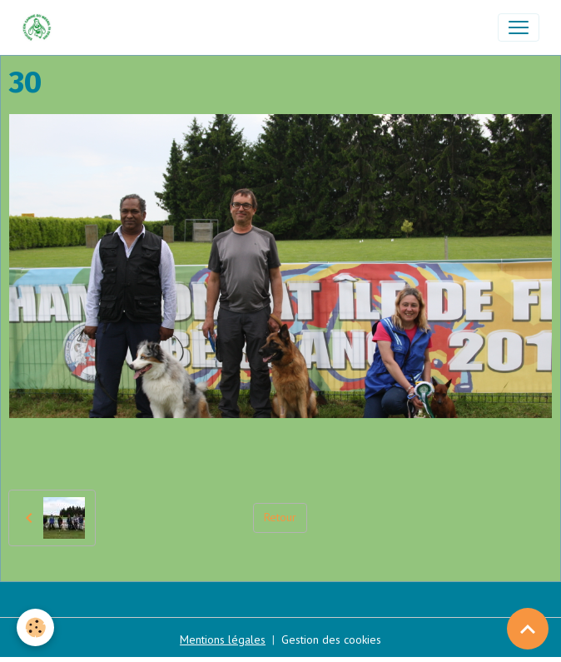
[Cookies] (35, 627)
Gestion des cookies (331, 639)
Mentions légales (223, 639)
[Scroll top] (528, 629)
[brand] (40, 27)
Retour (280, 517)
